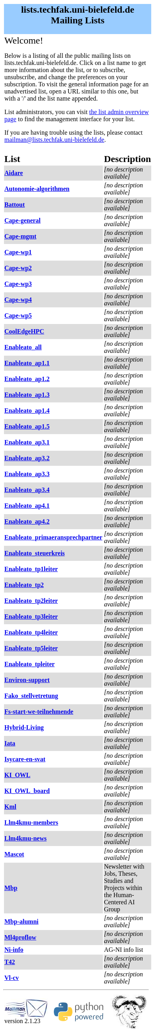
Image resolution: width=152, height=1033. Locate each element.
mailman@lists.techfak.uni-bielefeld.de (54, 139)
